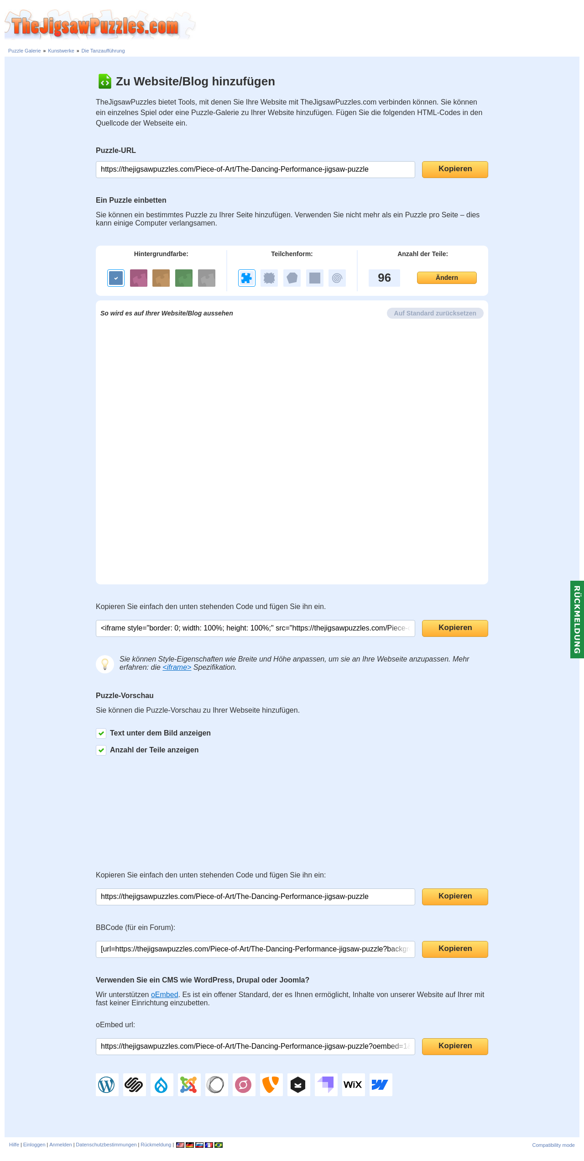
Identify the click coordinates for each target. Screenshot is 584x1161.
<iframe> (176, 667)
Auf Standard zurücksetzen (435, 313)
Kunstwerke (61, 50)
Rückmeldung (156, 1144)
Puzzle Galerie (24, 50)
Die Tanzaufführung (103, 50)
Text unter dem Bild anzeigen (153, 733)
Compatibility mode (553, 1145)
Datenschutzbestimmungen (106, 1144)
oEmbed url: (115, 1025)
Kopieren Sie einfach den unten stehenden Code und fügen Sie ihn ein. (211, 606)
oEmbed (164, 994)
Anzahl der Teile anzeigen (147, 750)
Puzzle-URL (116, 150)
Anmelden (60, 1144)
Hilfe (14, 1144)
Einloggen (34, 1144)
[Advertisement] (390, 25)
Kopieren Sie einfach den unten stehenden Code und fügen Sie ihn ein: (211, 875)
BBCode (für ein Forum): (135, 927)
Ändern (447, 277)
